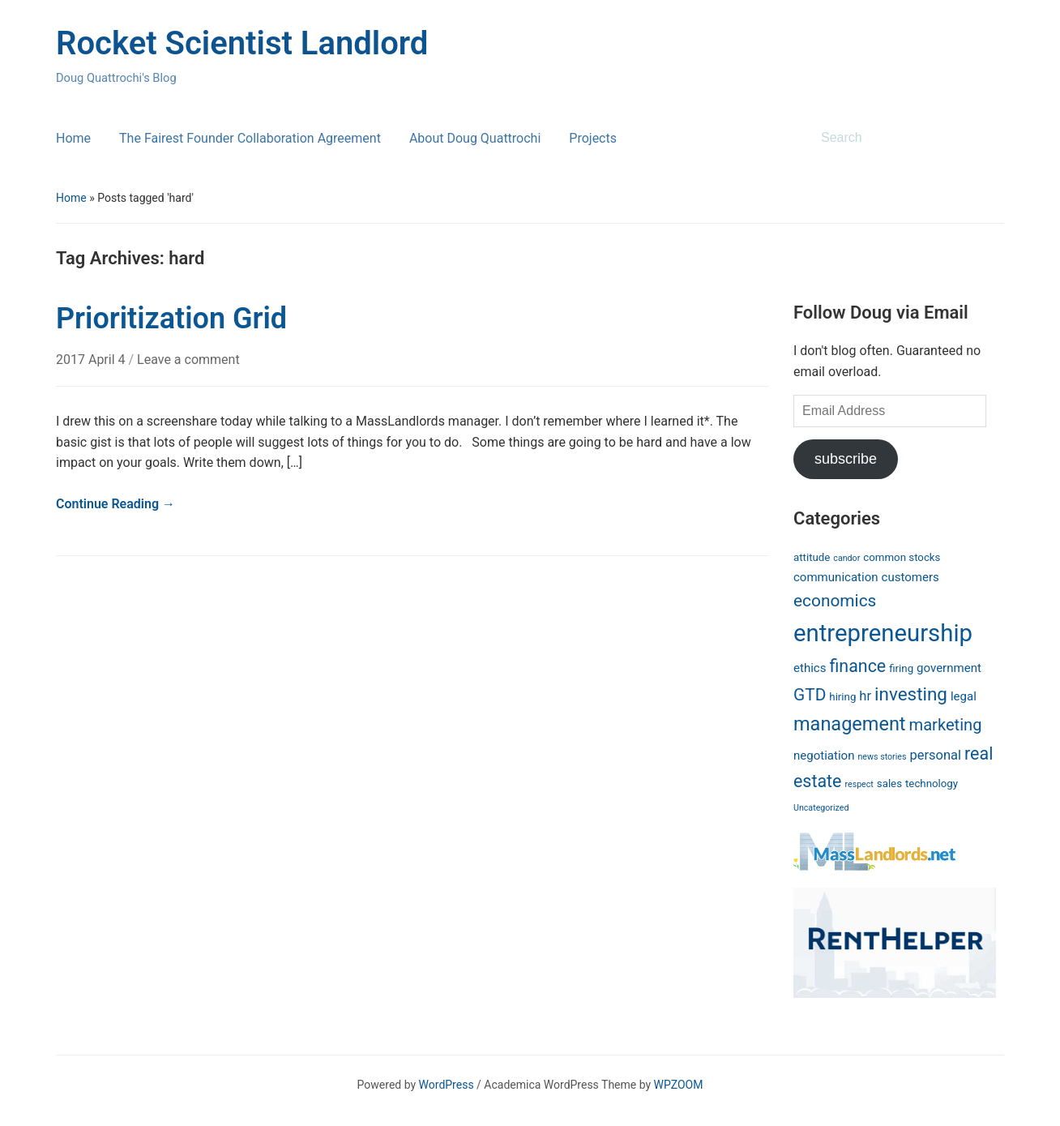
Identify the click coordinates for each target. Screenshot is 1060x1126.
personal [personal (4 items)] (935, 755)
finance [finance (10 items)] (857, 666)
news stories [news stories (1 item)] (881, 756)
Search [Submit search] (984, 138)
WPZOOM (678, 1084)
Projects (593, 138)
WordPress (446, 1084)
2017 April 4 (92, 359)
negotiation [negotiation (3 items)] (823, 755)
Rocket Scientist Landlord (242, 43)
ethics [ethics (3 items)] (809, 668)
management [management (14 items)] (849, 724)
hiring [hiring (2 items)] (842, 697)
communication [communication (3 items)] (835, 577)
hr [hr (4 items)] (865, 696)
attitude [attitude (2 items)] (811, 557)
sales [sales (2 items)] (889, 783)
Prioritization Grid (171, 319)
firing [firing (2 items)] (901, 668)
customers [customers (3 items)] (910, 577)
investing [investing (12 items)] (910, 693)
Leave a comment (188, 359)
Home (73, 138)
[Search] (893, 138)
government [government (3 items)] (949, 668)
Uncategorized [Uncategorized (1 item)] (820, 808)
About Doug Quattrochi (475, 138)
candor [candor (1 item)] (846, 558)
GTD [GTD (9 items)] (809, 694)
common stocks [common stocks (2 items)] (901, 557)
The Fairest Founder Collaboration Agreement (250, 138)
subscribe (845, 459)
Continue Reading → (115, 504)
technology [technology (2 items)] (931, 783)
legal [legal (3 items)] (964, 696)
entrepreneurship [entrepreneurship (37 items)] (882, 633)
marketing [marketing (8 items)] (945, 724)
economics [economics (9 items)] (834, 600)
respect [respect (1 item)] (858, 784)
